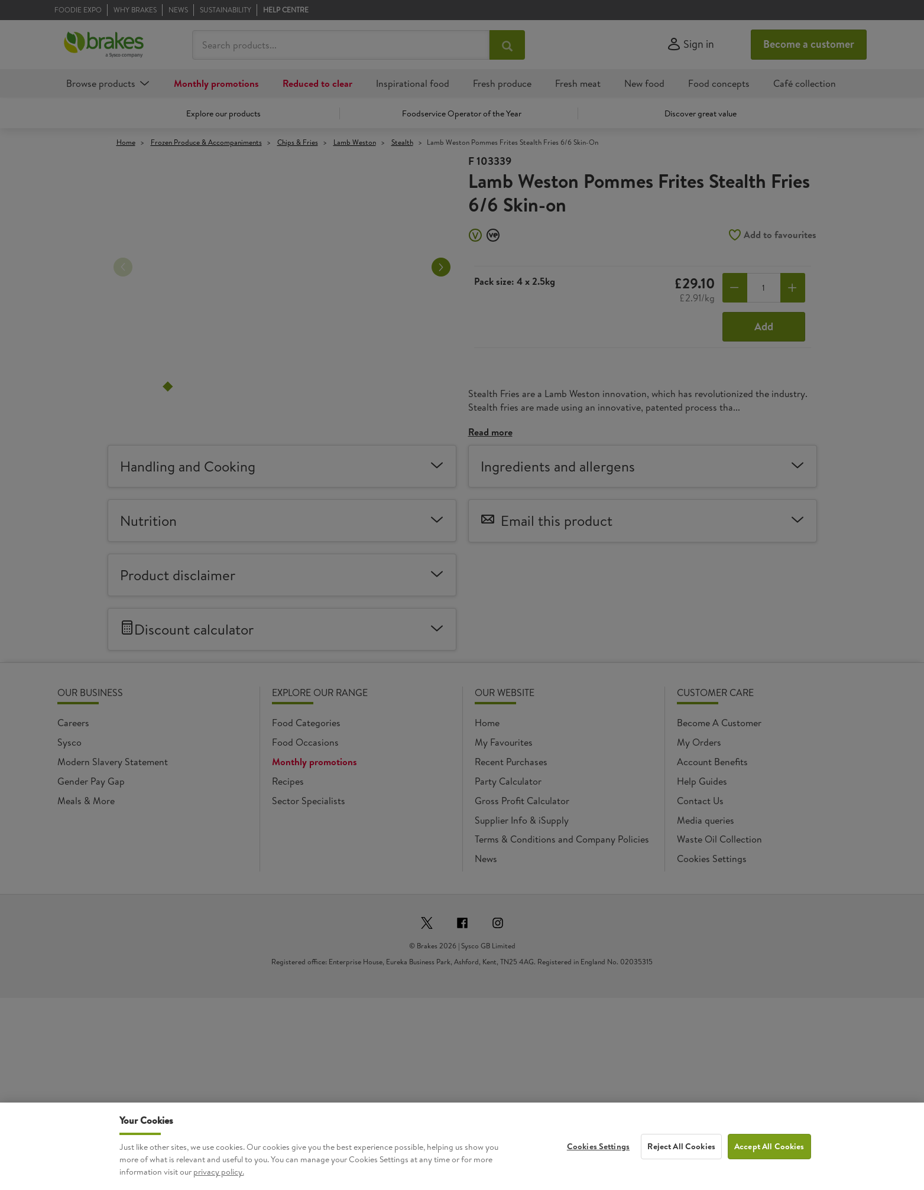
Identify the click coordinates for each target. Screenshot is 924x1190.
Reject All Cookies (681, 1167)
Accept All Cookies (769, 1167)
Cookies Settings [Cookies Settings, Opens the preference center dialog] (598, 1167)
